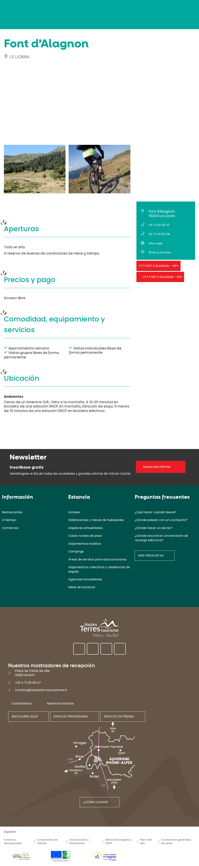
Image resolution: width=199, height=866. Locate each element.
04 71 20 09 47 (159, 225)
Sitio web (155, 243)
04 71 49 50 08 (159, 234)
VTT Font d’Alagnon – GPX (158, 266)
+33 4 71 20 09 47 (28, 682)
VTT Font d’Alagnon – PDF (162, 277)
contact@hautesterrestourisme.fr (41, 690)
